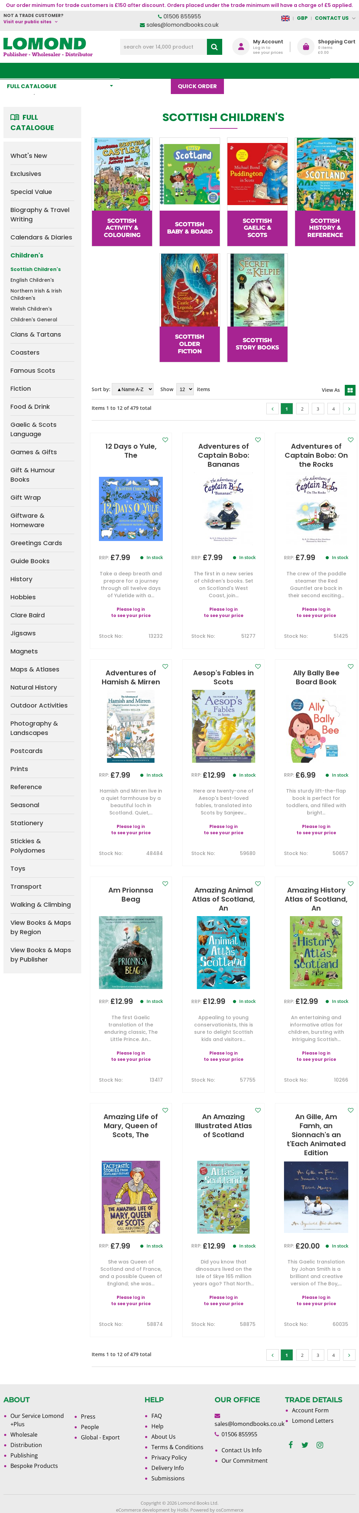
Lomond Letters (313, 1421)
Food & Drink (30, 406)
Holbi (182, 1510)
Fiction (20, 388)
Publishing (24, 1455)
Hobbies (23, 597)
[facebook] (291, 1445)
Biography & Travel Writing (39, 214)
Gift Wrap (25, 497)
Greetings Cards (36, 543)
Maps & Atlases (34, 669)
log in (139, 600)
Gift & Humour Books (32, 475)
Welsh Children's (31, 308)
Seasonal (24, 805)
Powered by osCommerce (216, 1510)
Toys (17, 868)
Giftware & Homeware (27, 520)
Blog (242, 71)
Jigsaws (23, 633)
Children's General (33, 319)
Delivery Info (167, 1468)
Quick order (200, 71)
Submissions (168, 1478)
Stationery (26, 823)
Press (88, 1416)
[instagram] (320, 1445)
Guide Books (30, 561)
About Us (278, 71)
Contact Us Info (242, 1450)
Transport (26, 886)
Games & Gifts (33, 452)
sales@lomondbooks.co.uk (183, 25)
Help (157, 1426)
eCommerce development (143, 1510)
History (21, 579)
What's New (148, 71)
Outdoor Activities (39, 705)
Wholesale (23, 1434)
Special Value (31, 191)
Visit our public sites (27, 22)
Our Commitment (245, 1460)
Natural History (33, 687)
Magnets (24, 651)
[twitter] (304, 1445)
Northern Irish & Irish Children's (36, 294)
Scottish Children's (35, 269)
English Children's (32, 280)
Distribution (26, 1445)
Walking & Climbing (40, 904)
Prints (19, 768)
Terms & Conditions (177, 1447)
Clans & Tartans (35, 334)
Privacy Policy (169, 1457)
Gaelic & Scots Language (33, 429)
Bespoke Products (34, 1466)
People (90, 1427)
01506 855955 (182, 16)
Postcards (26, 750)
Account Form (310, 1410)
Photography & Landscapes (34, 728)
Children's (26, 255)
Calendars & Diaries (41, 237)
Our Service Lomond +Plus (37, 1420)
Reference (26, 787)
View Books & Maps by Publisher (40, 955)
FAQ (156, 1416)
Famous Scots (32, 370)
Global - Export (100, 1437)
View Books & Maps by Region (40, 927)
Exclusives (25, 173)
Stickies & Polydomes (27, 846)
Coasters (25, 352)
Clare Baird (27, 615)
